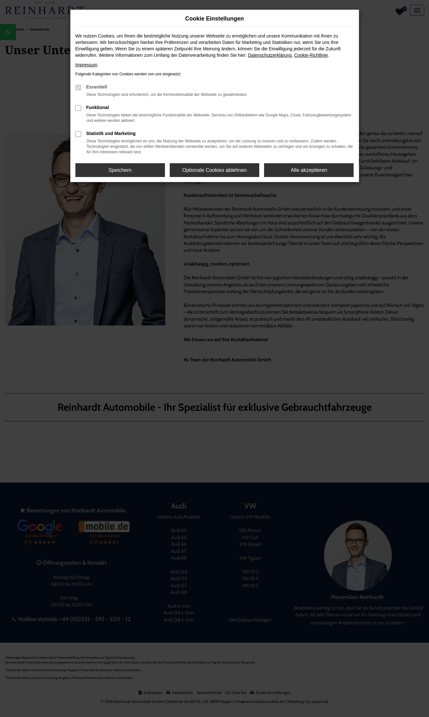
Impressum (86, 64)
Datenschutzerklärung (270, 55)
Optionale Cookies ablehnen (214, 170)
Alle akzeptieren (309, 170)
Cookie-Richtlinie (311, 55)
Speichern (120, 170)
